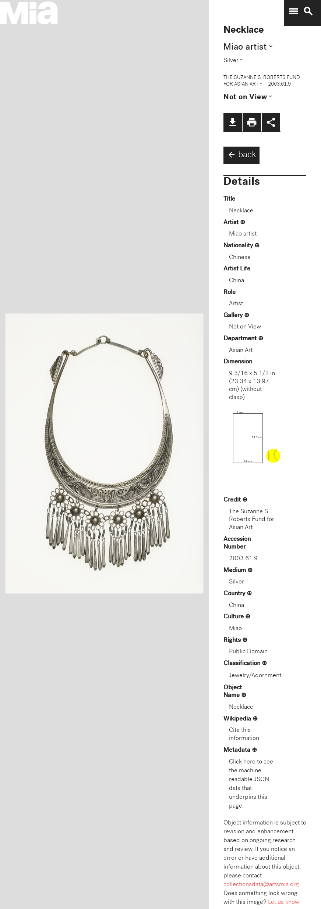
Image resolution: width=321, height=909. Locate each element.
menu (293, 11)
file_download (232, 122)
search (308, 11)
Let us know (283, 902)
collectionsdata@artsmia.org (261, 885)
